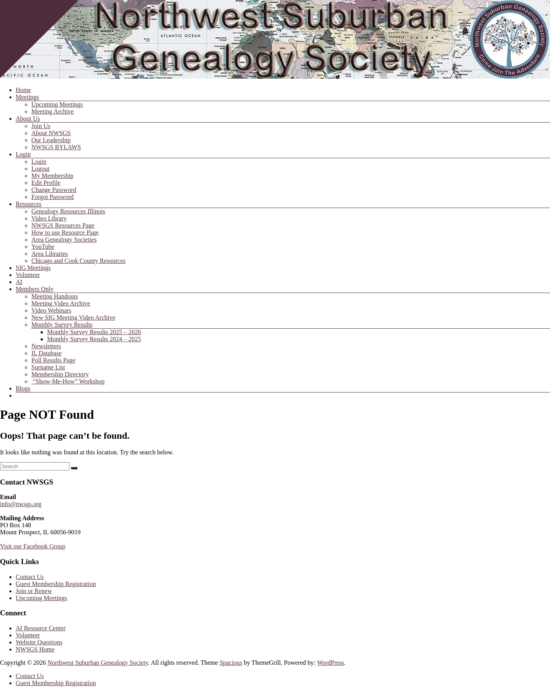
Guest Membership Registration (56, 584)
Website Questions (39, 642)
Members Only (34, 289)
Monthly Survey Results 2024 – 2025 (94, 339)
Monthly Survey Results (62, 324)
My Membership (52, 175)
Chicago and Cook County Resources (78, 260)
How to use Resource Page (65, 232)
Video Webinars (51, 310)
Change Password (53, 189)
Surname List (48, 367)
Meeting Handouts (54, 296)
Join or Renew (34, 591)
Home (23, 90)
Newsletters (46, 346)
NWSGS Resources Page (63, 225)
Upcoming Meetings (57, 104)
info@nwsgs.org (21, 504)
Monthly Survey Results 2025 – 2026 (94, 332)
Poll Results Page (53, 360)
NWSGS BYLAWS (56, 147)
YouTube (42, 246)
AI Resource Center (41, 628)
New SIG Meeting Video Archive (73, 317)
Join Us (40, 126)
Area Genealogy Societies (64, 239)
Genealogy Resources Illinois (68, 211)
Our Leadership (51, 140)
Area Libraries (49, 253)
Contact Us (30, 576)
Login (23, 154)
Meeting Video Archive (60, 303)
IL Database (46, 353)
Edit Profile (45, 182)
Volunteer (28, 274)
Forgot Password (52, 197)
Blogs (23, 388)
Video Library (49, 218)
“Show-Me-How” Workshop (68, 381)
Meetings (27, 97)
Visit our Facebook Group (33, 546)
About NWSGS (51, 133)
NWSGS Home (35, 649)
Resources (29, 204)
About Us (28, 118)
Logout (40, 168)
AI (19, 282)
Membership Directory (60, 374)
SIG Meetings (33, 267)
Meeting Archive (52, 111)
